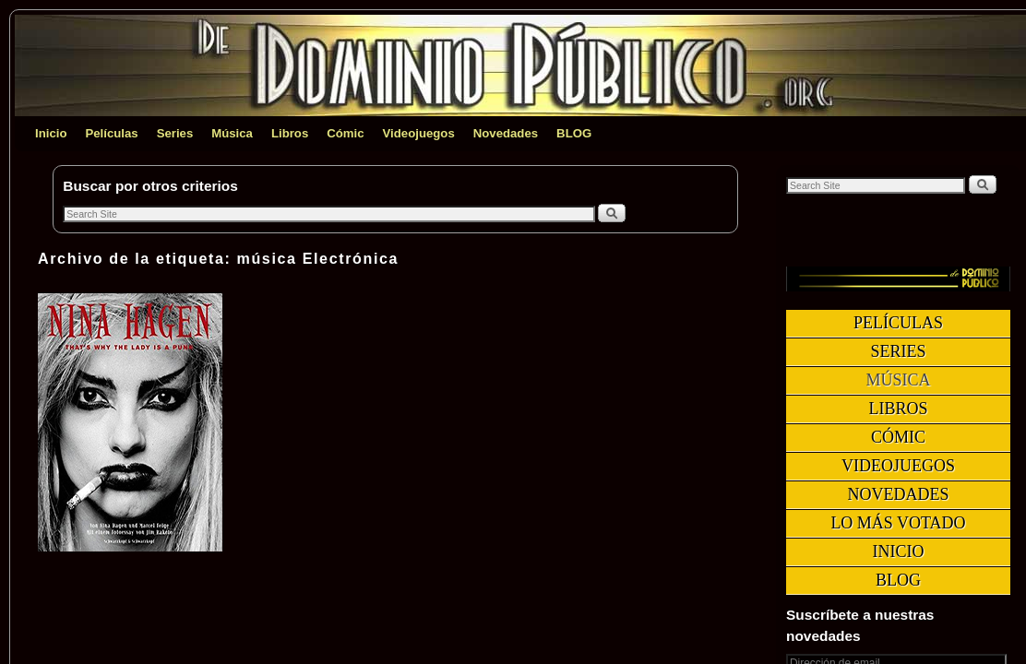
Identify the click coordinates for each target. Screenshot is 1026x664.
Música (232, 133)
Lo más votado (897, 523)
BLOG (573, 133)
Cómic (345, 133)
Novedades (505, 133)
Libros (289, 133)
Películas (111, 133)
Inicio (50, 133)
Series (175, 133)
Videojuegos (419, 133)
